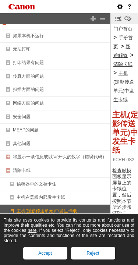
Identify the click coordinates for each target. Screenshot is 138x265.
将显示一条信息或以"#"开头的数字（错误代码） (60, 156)
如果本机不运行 (28, 35)
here (32, 230)
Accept (45, 253)
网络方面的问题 (28, 103)
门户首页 (122, 29)
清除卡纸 (22, 170)
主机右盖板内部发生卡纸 (41, 197)
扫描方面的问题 (28, 89)
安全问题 (22, 116)
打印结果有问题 (28, 62)
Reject (92, 253)
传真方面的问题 (28, 76)
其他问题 (22, 143)
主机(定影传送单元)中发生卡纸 (47, 210)
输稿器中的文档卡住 (36, 184)
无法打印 (22, 49)
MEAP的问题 (26, 129)
